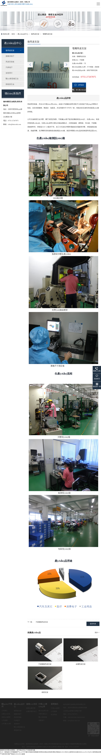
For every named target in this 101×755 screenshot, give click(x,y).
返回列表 (93, 624)
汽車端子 (9, 67)
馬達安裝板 (10, 62)
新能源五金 (10, 84)
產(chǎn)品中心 (23, 34)
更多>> (97, 632)
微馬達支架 (35, 34)
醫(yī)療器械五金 (12, 79)
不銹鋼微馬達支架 (42, 622)
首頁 (13, 34)
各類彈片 (9, 73)
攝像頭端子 (10, 56)
